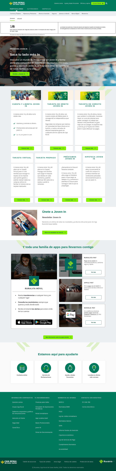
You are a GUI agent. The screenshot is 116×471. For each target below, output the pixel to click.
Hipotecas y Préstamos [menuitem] (29, 13)
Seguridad (15, 423)
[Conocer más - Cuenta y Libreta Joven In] (26, 95)
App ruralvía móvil (42, 418)
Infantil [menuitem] (19, 19)
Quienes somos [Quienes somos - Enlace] (58, 3)
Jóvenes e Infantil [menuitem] (64, 13)
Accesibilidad (63, 449)
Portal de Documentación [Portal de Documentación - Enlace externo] (44, 432)
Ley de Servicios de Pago (67, 440)
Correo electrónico (88, 407)
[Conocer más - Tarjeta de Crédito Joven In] (90, 95)
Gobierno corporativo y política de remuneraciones (22, 412)
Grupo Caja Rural (18, 407)
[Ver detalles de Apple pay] (70, 290)
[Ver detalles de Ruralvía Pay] (70, 265)
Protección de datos (86, 461)
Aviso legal (57, 461)
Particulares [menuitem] (16, 9)
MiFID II (61, 402)
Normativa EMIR (64, 407)
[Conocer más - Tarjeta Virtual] (22, 158)
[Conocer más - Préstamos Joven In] (70, 158)
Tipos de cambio (44, 461)
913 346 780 (86, 402)
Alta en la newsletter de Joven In (54, 232)
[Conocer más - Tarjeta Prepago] (46, 158)
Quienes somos (17, 402)
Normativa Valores (65, 421)
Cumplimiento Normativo (67, 444)
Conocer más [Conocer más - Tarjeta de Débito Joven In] (57, 148)
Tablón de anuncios (29, 461)
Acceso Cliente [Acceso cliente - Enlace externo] (97, 3)
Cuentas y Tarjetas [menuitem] (15, 13)
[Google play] (43, 322)
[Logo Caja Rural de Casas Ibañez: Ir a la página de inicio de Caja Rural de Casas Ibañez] (17, 3)
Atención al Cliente (18, 418)
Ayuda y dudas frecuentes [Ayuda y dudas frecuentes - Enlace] (71, 3)
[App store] (25, 322)
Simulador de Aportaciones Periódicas (45, 408)
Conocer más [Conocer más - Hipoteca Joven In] (93, 200)
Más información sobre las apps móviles (57, 337)
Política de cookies (70, 461)
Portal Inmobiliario (42, 413)
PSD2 (60, 411)
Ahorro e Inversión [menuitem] (44, 13)
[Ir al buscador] (106, 3)
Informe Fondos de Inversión (68, 430)
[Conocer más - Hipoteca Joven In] (94, 158)
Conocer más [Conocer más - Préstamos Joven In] (69, 200)
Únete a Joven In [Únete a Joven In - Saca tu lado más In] (19, 74)
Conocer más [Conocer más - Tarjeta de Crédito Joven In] (89, 148)
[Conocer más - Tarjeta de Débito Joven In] (58, 95)
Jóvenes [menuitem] (12, 18)
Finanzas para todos (42, 402)
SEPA (60, 426)
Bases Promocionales (43, 423)
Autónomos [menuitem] (32, 9)
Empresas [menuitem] (46, 9)
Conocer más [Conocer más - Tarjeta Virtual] (21, 200)
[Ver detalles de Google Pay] (70, 315)
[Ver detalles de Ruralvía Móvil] (34, 267)
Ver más (93, 272)
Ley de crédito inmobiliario (68, 416)
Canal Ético (16, 427)
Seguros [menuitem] (54, 13)
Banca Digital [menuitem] (75, 13)
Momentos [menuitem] (85, 13)
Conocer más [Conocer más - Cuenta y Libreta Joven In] (25, 148)
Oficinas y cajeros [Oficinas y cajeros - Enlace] (85, 3)
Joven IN (38, 427)
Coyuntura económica (66, 435)
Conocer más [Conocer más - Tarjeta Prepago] (45, 200)
